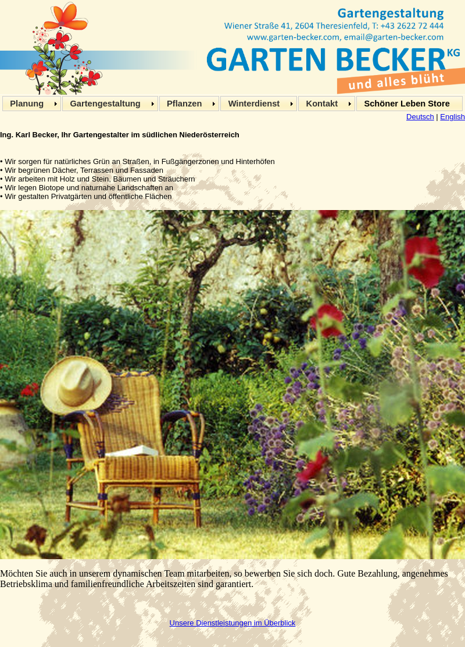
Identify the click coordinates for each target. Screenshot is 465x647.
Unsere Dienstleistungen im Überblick (233, 622)
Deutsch (420, 116)
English (452, 116)
